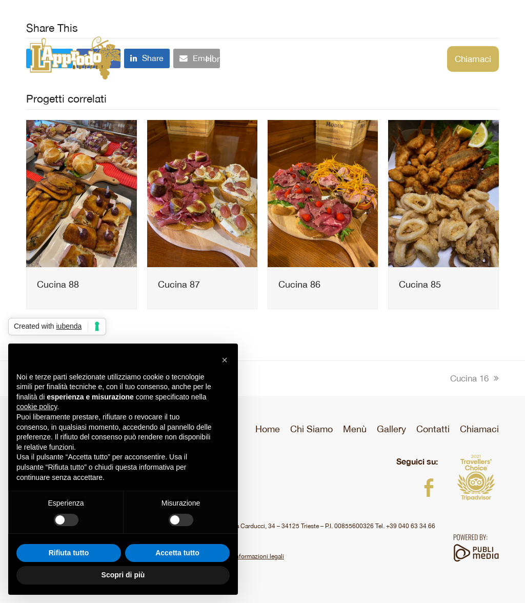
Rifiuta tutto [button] (69, 553)
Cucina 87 (179, 284)
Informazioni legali (258, 556)
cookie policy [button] (36, 407)
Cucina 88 (58, 284)
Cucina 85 (420, 284)
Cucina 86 (299, 284)
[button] (224, 360)
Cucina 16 (474, 378)
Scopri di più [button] (123, 575)
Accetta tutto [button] (177, 553)
